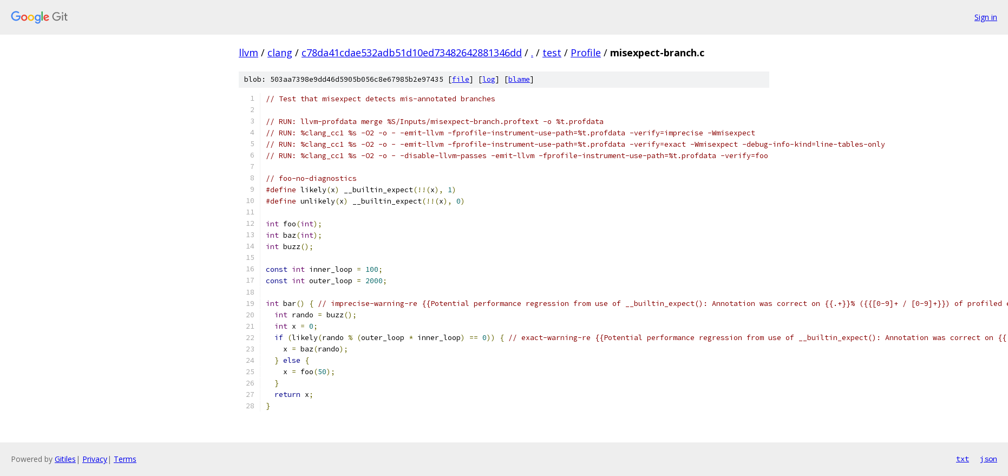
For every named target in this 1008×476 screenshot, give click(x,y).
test (551, 52)
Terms (125, 459)
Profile (586, 52)
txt (962, 459)
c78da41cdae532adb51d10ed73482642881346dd (412, 52)
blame (519, 79)
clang (279, 52)
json (988, 459)
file (460, 79)
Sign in (985, 17)
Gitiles (65, 459)
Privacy (94, 459)
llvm (248, 52)
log (488, 79)
